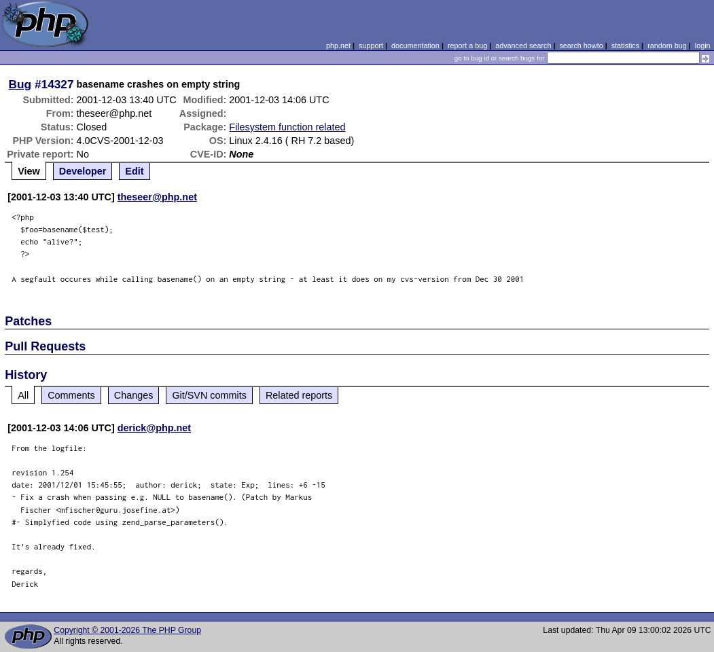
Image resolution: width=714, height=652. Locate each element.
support (371, 45)
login (703, 45)
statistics (625, 45)
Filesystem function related (287, 127)
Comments (71, 395)
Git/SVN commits (209, 395)
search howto (581, 45)
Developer (83, 171)
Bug (20, 84)
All (23, 395)
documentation (415, 45)
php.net (338, 45)
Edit (134, 171)
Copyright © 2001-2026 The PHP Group (127, 630)
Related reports (299, 395)
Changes (134, 395)
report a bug (467, 45)
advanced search (523, 45)
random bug (667, 45)
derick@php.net (154, 427)
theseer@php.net (157, 197)
